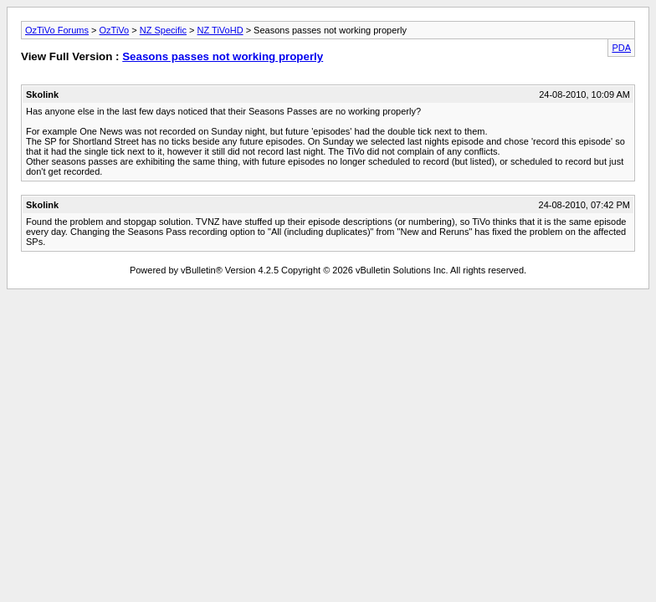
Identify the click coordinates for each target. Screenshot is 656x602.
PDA (621, 48)
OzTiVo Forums (57, 30)
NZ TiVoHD (220, 30)
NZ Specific (163, 30)
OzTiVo (115, 30)
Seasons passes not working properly (222, 56)
